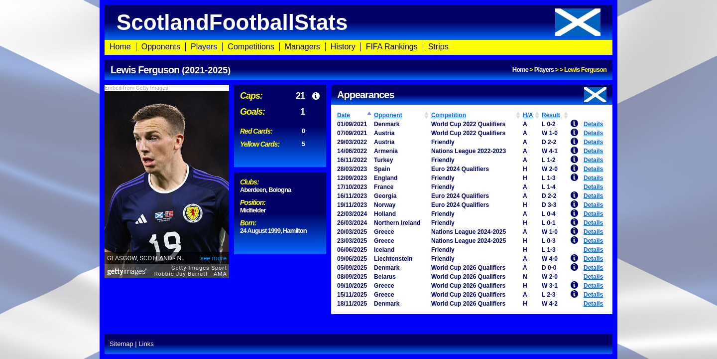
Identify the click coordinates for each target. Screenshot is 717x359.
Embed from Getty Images (136, 88)
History (343, 46)
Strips (438, 46)
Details (593, 124)
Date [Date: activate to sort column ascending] (343, 115)
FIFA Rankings (392, 46)
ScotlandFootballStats (358, 22)
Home (120, 46)
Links (145, 344)
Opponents (160, 46)
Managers (302, 46)
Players (204, 46)
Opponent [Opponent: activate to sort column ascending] (388, 115)
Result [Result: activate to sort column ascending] (551, 115)
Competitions (251, 46)
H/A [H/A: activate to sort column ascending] (528, 115)
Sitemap (121, 344)
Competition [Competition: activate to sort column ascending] (448, 115)
